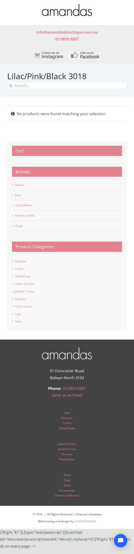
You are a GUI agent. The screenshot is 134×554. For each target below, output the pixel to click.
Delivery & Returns (67, 495)
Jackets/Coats (67, 449)
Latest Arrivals (24, 284)
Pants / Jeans (23, 306)
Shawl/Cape (23, 276)
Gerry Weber (23, 205)
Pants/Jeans (67, 459)
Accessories (67, 490)
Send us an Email (67, 395)
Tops (18, 314)
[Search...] (67, 85)
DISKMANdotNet (85, 521)
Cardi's (19, 269)
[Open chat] (120, 540)
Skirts (67, 475)
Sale (67, 413)
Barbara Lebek (24, 215)
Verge (19, 226)
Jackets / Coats (24, 291)
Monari (19, 185)
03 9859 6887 (74, 388)
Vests (18, 321)
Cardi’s (67, 423)
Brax (18, 195)
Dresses (20, 299)
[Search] (10, 85)
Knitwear (21, 261)
